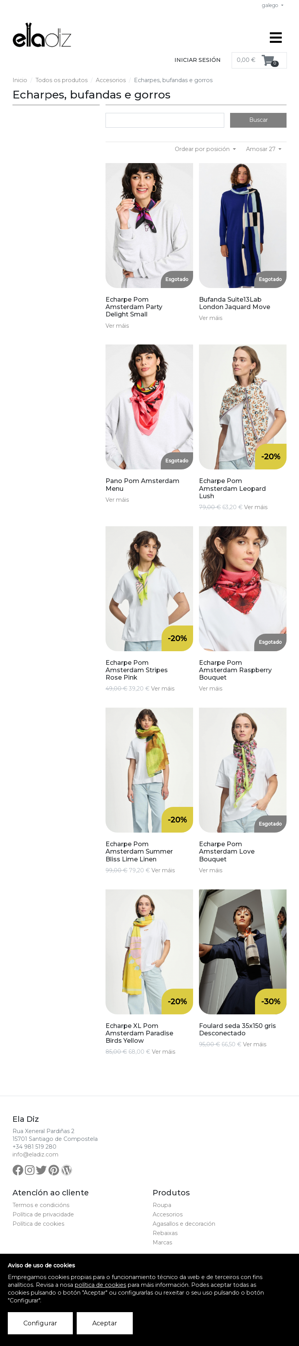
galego (271, 5)
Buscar (258, 119)
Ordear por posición (203, 149)
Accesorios (111, 80)
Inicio (19, 80)
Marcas (162, 1242)
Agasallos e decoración (184, 1223)
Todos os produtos (61, 80)
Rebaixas (165, 1233)
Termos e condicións (40, 1205)
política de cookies (100, 1284)
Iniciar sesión (197, 59)
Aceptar (104, 1323)
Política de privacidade (43, 1214)
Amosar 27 (261, 149)
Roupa (162, 1205)
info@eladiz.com (35, 1154)
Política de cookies (38, 1223)
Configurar (40, 1323)
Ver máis (117, 325)
